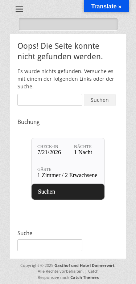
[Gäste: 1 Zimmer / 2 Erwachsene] (68, 172)
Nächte (83, 146)
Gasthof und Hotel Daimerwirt (84, 265)
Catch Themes (84, 277)
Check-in (47, 146)
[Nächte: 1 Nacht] (86, 149)
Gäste (44, 169)
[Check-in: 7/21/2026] (50, 149)
